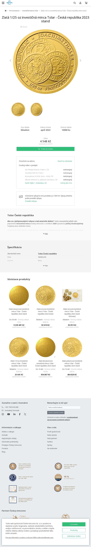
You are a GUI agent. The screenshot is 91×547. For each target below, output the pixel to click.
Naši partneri (52, 438)
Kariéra (50, 442)
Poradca (5, 448)
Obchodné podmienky (10, 442)
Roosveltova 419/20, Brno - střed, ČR (39, 176)
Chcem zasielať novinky (55, 412)
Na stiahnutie (52, 448)
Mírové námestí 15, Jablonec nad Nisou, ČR (41, 180)
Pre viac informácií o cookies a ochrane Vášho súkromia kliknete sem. (29, 537)
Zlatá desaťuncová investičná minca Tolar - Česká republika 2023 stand (45, 363)
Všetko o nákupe (8, 432)
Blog (3, 452)
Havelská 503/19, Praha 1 (34, 173)
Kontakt (5, 435)
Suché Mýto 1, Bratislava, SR (36, 183)
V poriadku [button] (74, 524)
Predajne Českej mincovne (12, 445)
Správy (49, 445)
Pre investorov (14, 11)
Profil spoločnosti (53, 432)
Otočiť (23, 28)
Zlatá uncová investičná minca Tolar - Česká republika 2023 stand (45, 311)
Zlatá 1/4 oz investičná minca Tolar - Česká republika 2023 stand (19, 363)
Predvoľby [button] (74, 530)
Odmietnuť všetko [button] (74, 536)
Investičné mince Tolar (30, 11)
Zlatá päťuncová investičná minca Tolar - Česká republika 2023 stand (72, 363)
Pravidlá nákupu (31, 201)
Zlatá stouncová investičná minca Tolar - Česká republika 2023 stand (19, 311)
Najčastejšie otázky (9, 438)
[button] (15, 60)
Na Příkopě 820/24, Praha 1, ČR (37, 169)
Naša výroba (52, 435)
